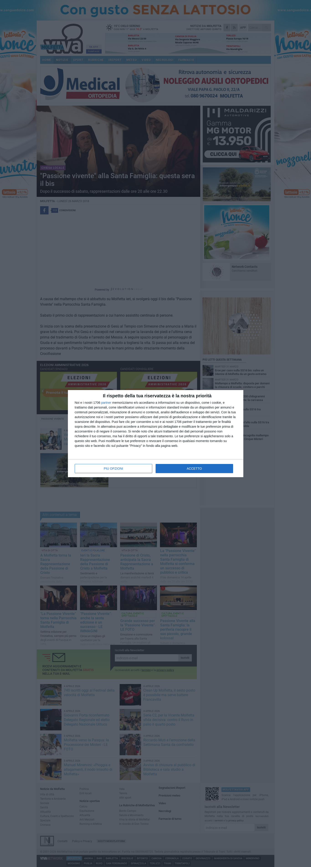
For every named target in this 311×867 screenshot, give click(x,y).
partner (106, 402)
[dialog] (155, 433)
